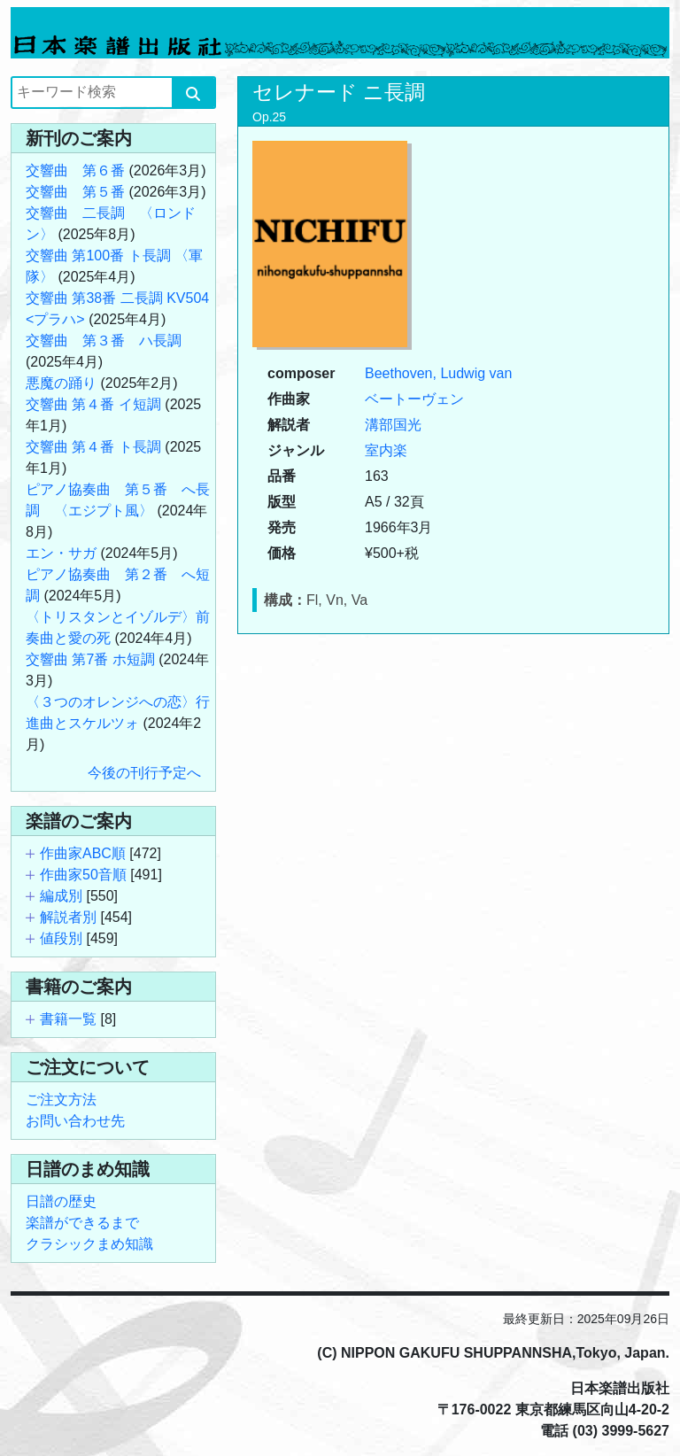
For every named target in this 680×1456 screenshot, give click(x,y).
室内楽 (386, 450)
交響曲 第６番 (75, 170)
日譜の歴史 (61, 1201)
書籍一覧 (68, 1018)
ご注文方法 (61, 1099)
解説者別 (68, 917)
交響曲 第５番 (75, 191)
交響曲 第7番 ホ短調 (90, 659)
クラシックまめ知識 (89, 1243)
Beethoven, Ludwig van (438, 373)
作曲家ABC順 (83, 853)
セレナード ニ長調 (338, 92)
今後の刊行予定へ (144, 772)
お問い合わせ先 (75, 1120)
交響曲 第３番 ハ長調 (104, 340)
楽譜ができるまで (82, 1222)
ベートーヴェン (414, 399)
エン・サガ (61, 553)
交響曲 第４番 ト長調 (93, 446)
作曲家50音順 (83, 874)
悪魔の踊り (61, 383)
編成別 (61, 895)
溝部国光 (393, 424)
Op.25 (269, 117)
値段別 (61, 938)
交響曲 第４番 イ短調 (93, 404)
